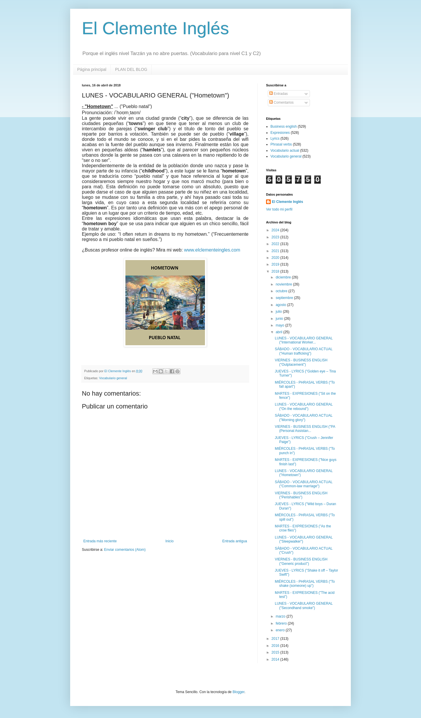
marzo (281, 616)
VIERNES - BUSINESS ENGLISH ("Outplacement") (301, 362)
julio (279, 312)
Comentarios (281, 102)
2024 (276, 230)
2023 (276, 237)
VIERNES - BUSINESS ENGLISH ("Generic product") (301, 561)
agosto (281, 305)
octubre (282, 291)
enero (281, 630)
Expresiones (280, 133)
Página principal (91, 69)
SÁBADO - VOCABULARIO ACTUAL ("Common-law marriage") (303, 484)
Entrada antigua (234, 541)
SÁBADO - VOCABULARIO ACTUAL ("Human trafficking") (303, 351)
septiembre (285, 298)
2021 (276, 251)
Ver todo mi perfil (279, 209)
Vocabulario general (113, 378)
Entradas (278, 94)
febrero (282, 623)
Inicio (169, 541)
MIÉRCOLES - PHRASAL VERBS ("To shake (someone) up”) (305, 583)
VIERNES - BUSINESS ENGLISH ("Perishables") (301, 495)
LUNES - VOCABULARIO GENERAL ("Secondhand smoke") (304, 605)
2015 (276, 652)
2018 (276, 271)
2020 (276, 258)
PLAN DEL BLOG (131, 69)
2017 (276, 639)
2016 (276, 646)
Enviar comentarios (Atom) (125, 550)
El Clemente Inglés (155, 28)
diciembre (284, 277)
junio (280, 319)
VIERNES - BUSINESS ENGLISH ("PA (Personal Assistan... (305, 429)
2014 (276, 659)
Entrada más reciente (100, 541)
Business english (283, 126)
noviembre (284, 284)
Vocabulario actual (284, 150)
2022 (276, 244)
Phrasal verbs (281, 144)
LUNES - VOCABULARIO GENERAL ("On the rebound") (304, 406)
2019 (276, 264)
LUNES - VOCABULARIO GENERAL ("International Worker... (304, 340)
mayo (280, 325)
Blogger (238, 692)
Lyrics (274, 138)
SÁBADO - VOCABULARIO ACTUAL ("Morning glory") (303, 417)
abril (279, 332)
